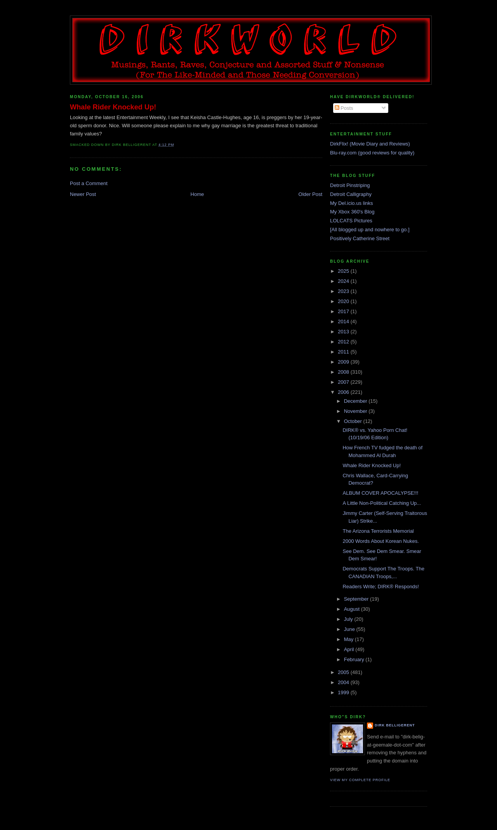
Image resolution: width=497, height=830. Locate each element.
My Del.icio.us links (351, 203)
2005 (344, 672)
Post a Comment (89, 183)
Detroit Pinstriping (350, 185)
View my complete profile (360, 780)
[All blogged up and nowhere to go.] (370, 229)
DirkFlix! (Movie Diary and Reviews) (370, 144)
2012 (344, 342)
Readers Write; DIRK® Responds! (380, 586)
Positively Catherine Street (359, 238)
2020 (344, 301)
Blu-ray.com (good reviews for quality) (372, 153)
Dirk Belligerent (395, 725)
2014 (344, 321)
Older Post (310, 194)
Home (197, 194)
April (350, 649)
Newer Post (83, 194)
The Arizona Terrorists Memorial (378, 531)
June (350, 629)
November (356, 411)
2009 (344, 362)
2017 (344, 311)
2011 (344, 352)
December (356, 401)
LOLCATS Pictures (351, 221)
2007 (344, 382)
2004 (344, 682)
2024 (344, 281)
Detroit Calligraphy (351, 194)
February (355, 659)
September (357, 599)
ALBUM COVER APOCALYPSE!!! (380, 493)
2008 (344, 372)
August (352, 609)
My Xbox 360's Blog (352, 212)
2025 (344, 271)
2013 (344, 331)
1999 (344, 692)
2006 (344, 392)
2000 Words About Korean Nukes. (380, 541)
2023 (344, 291)
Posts (344, 108)
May (349, 639)
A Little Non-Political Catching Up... (381, 503)
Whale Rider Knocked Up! (113, 107)
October (353, 421)
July (349, 619)
